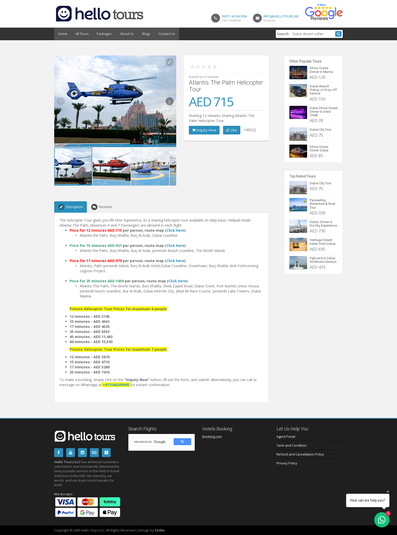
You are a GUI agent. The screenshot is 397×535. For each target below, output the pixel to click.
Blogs (144, 34)
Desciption (70, 207)
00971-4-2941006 (234, 16)
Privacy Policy (286, 463)
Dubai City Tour (320, 129)
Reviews (101, 207)
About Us (125, 34)
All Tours (81, 34)
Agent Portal (285, 436)
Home (62, 34)
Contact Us (163, 34)
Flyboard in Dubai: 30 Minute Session (323, 260)
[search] (150, 442)
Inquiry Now (204, 130)
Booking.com (212, 436)
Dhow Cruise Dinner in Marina (321, 69)
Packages (102, 34)
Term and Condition (291, 445)
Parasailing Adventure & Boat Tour (322, 203)
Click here (175, 230)
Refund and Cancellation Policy (300, 454)
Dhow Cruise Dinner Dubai (319, 148)
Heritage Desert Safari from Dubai (322, 241)
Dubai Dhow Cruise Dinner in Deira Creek (324, 111)
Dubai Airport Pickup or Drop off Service (323, 89)
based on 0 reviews (204, 76)
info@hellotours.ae (281, 16)
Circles (160, 530)
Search (283, 33)
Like (231, 130)
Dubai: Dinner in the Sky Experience (323, 223)
